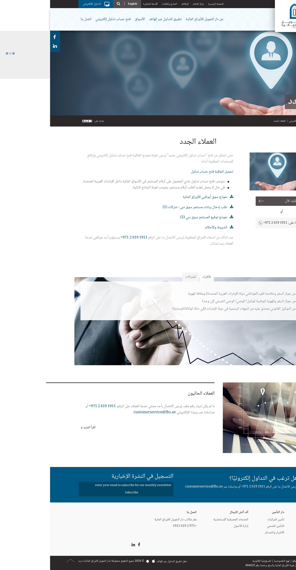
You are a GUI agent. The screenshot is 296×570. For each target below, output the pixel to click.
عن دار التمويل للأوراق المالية (154, 19)
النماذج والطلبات (119, 4)
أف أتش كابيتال (188, 512)
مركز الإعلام (148, 4)
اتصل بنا (35, 19)
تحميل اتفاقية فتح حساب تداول (162, 172)
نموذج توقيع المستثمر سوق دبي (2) (153, 217)
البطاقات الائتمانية (261, 519)
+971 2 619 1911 (225, 223)
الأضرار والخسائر (224, 532)
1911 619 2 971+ (83, 238)
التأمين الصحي (225, 526)
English (82, 3)
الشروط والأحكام (166, 227)
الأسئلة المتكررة (100, 4)
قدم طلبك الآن (244, 201)
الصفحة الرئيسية (166, 4)
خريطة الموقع (249, 561)
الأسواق (90, 19)
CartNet (266, 532)
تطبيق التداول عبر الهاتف (115, 19)
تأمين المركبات (225, 519)
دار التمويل (265, 512)
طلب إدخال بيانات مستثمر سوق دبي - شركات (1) (145, 207)
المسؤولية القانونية (211, 561)
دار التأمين (228, 512)
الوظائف (135, 4)
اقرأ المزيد (39, 427)
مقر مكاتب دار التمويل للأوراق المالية (125, 519)
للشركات (140, 277)
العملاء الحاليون (151, 393)
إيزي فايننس (264, 526)
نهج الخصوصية (231, 561)
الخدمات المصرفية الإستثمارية (180, 519)
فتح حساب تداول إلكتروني (63, 19)
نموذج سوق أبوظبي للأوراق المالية (155, 197)
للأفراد (156, 277)
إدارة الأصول (190, 526)
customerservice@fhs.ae (105, 412)
